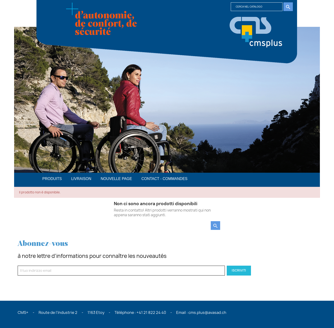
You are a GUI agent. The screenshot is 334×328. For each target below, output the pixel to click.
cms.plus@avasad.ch (207, 312)
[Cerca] (256, 6)
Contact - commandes (164, 179)
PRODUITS (52, 179)
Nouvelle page (116, 179)
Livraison (81, 179)
